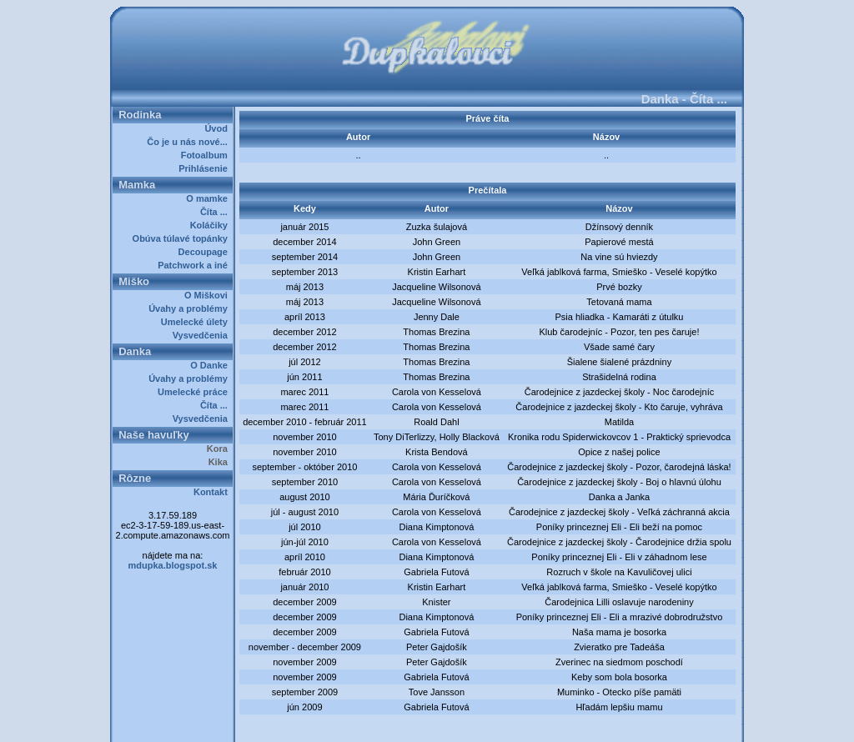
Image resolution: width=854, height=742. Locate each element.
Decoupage (205, 252)
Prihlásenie (205, 168)
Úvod (218, 128)
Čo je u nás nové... (190, 142)
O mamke (209, 198)
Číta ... (216, 212)
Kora (220, 449)
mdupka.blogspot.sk (173, 565)
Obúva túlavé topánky (183, 238)
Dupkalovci (455, 724)
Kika (220, 462)
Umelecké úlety (197, 322)
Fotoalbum (207, 155)
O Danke (211, 365)
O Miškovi (208, 295)
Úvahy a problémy (190, 308)
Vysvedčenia (203, 335)
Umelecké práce (195, 392)
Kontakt (213, 492)
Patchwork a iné (195, 265)
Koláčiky (211, 225)
